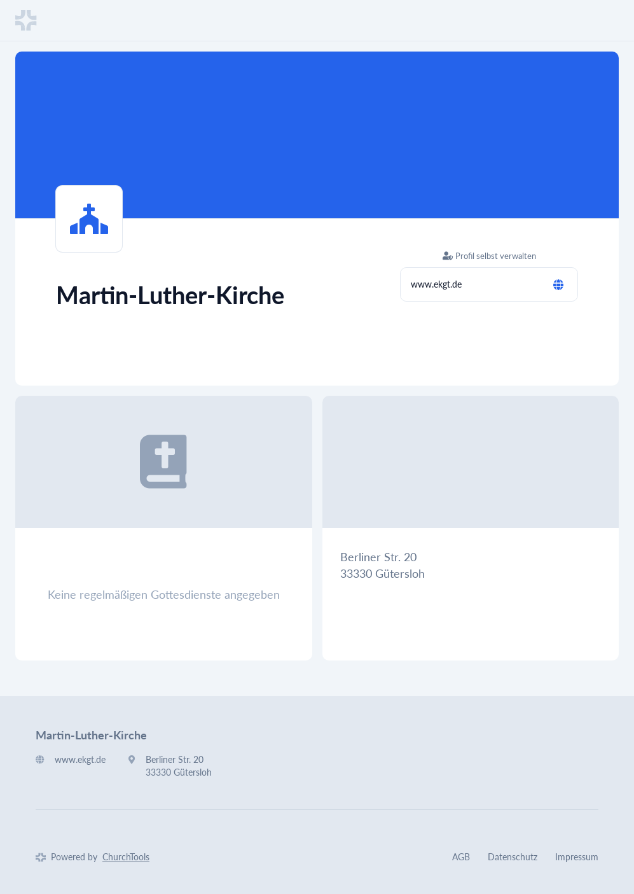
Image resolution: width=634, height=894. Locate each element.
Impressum (576, 856)
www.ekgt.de (436, 284)
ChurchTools (125, 856)
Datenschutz (512, 856)
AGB (461, 856)
